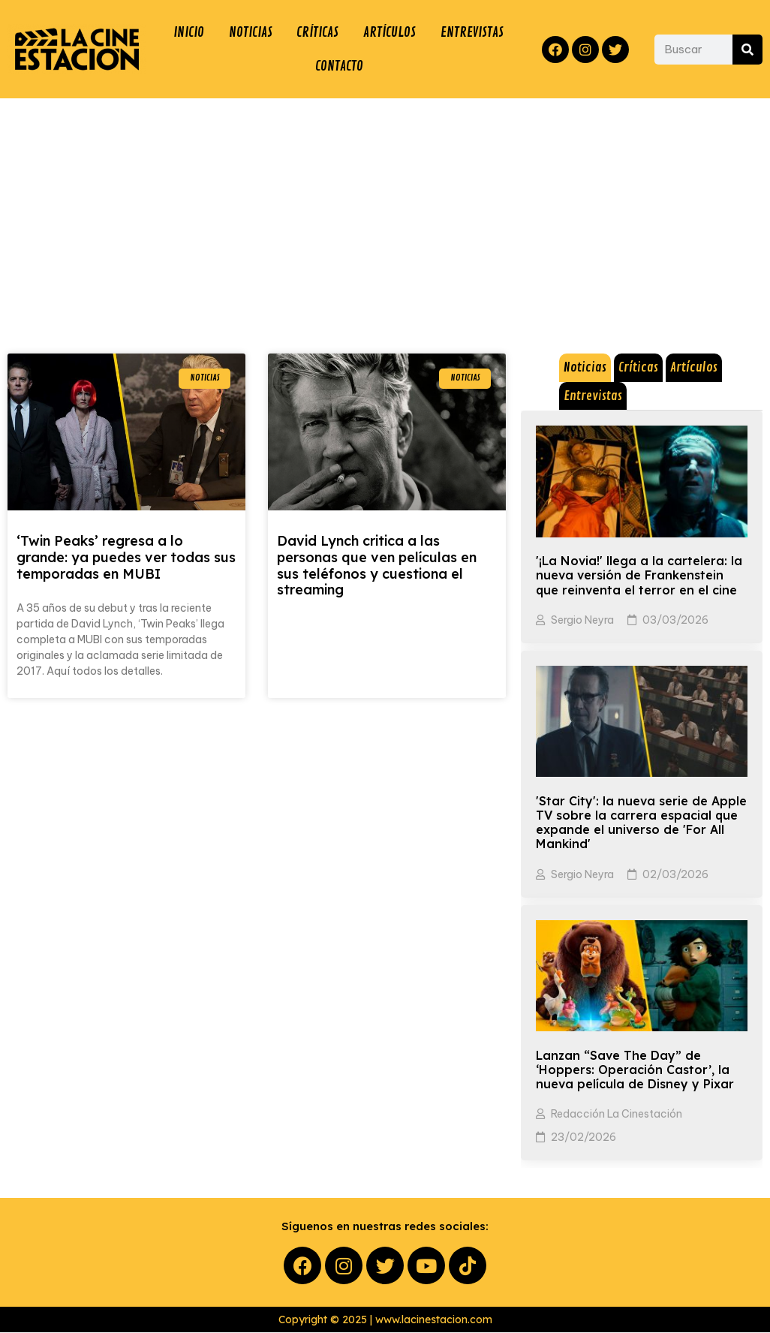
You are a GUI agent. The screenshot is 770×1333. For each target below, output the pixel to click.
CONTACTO (339, 67)
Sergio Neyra (582, 620)
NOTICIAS (250, 32)
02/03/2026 (675, 874)
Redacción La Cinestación (616, 1114)
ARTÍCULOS (390, 32)
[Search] (747, 50)
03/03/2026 (675, 620)
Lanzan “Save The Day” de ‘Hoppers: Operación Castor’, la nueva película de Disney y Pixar (635, 1069)
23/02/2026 (583, 1138)
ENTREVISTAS (472, 32)
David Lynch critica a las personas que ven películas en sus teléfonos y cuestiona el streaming (377, 566)
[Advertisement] (385, 212)
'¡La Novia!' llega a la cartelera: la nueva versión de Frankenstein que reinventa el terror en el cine (639, 575)
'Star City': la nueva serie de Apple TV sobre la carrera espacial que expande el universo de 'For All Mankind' (641, 823)
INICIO (188, 32)
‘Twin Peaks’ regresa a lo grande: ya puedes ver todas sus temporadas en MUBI (126, 557)
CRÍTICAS (317, 32)
